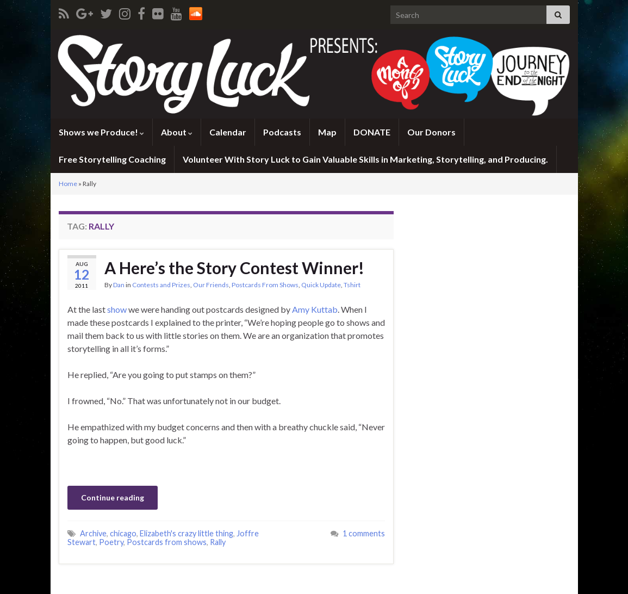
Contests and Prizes (161, 285)
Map (327, 132)
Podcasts (282, 132)
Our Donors (431, 132)
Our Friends (211, 285)
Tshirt (352, 285)
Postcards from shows (167, 542)
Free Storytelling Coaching (112, 159)
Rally (218, 542)
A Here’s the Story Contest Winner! (234, 267)
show (117, 309)
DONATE (371, 132)
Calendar (227, 132)
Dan (119, 285)
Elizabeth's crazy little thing (186, 533)
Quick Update (321, 285)
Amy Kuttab (315, 309)
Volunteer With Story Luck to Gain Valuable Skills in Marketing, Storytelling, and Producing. (365, 159)
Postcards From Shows (265, 285)
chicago (123, 533)
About (176, 132)
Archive (93, 533)
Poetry (111, 542)
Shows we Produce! (101, 132)
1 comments (364, 533)
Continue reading (112, 497)
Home (68, 184)
